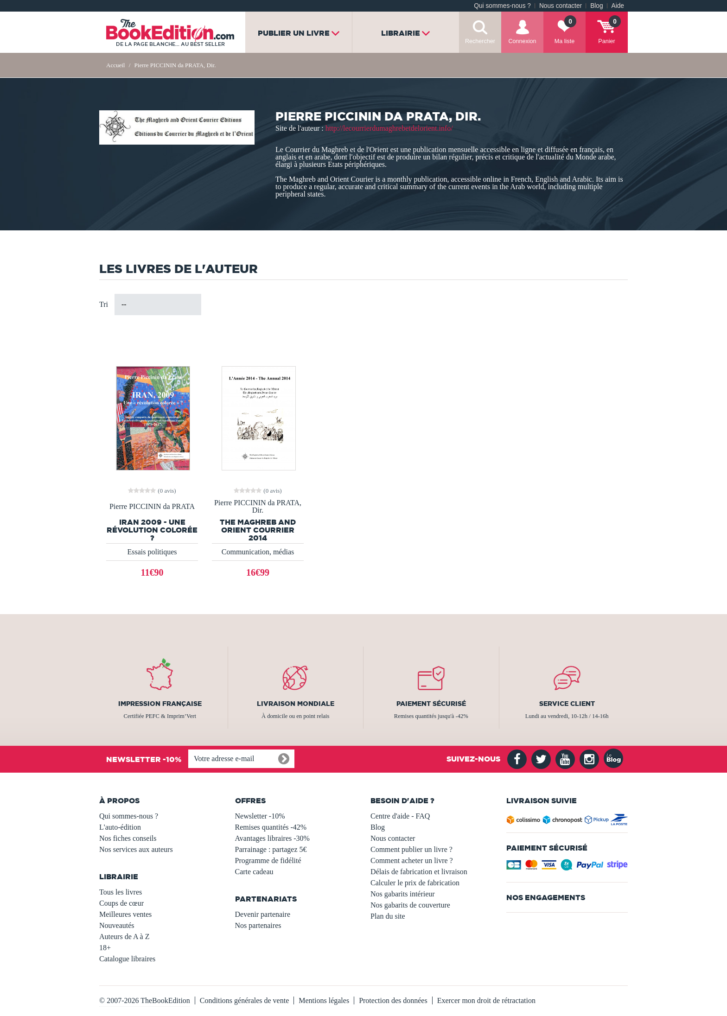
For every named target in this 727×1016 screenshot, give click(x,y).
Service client (567, 703)
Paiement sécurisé (431, 703)
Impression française (160, 703)
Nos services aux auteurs (136, 849)
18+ (105, 948)
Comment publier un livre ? (411, 849)
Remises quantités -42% (271, 827)
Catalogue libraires (127, 959)
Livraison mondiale (295, 703)
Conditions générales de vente (244, 1000)
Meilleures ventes (125, 914)
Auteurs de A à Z (124, 936)
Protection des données (393, 1000)
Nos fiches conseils (128, 838)
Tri (103, 304)
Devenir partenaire (262, 914)
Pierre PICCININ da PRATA (152, 506)
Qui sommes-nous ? (502, 5)
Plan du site (387, 916)
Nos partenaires (258, 925)
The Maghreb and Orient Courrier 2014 (258, 530)
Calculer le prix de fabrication (414, 883)
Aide (618, 5)
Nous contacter (560, 5)
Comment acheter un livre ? (411, 860)
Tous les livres (120, 892)
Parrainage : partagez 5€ (271, 849)
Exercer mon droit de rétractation (486, 1000)
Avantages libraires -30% (272, 838)
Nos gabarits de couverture (410, 905)
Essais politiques (152, 552)
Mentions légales (324, 1000)
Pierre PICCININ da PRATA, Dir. (257, 506)
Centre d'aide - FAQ (400, 816)
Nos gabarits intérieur (402, 894)
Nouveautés (116, 925)
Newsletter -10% (260, 816)
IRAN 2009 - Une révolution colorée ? (152, 530)
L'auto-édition (120, 827)
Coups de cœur (121, 903)
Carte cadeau (254, 872)
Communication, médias (258, 552)
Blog (596, 5)
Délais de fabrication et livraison (418, 872)
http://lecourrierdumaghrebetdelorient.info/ (389, 128)
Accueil (115, 65)
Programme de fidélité (268, 860)
